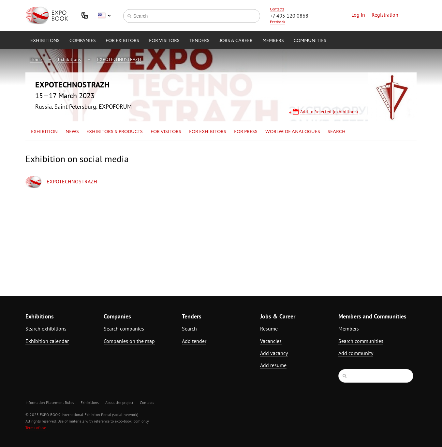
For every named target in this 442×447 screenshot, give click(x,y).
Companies (82, 41)
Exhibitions (45, 41)
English (104, 16)
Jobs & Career (236, 41)
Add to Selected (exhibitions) (329, 112)
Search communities (360, 341)
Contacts (277, 9)
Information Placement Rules (49, 402)
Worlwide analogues (292, 132)
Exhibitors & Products (114, 132)
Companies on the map (129, 341)
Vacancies (271, 341)
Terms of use (35, 427)
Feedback (277, 21)
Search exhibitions (45, 328)
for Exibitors (122, 41)
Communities (310, 41)
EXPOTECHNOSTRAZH (119, 59)
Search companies (124, 328)
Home (36, 59)
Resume (269, 328)
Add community (355, 353)
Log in (358, 14)
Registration (385, 14)
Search (337, 132)
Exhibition (44, 132)
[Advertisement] (359, 211)
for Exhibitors (207, 132)
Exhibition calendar (47, 341)
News (72, 132)
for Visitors (164, 41)
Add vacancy (274, 353)
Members (273, 41)
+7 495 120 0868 (289, 15)
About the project (119, 402)
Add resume (273, 365)
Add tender (194, 341)
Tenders (199, 41)
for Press (246, 132)
